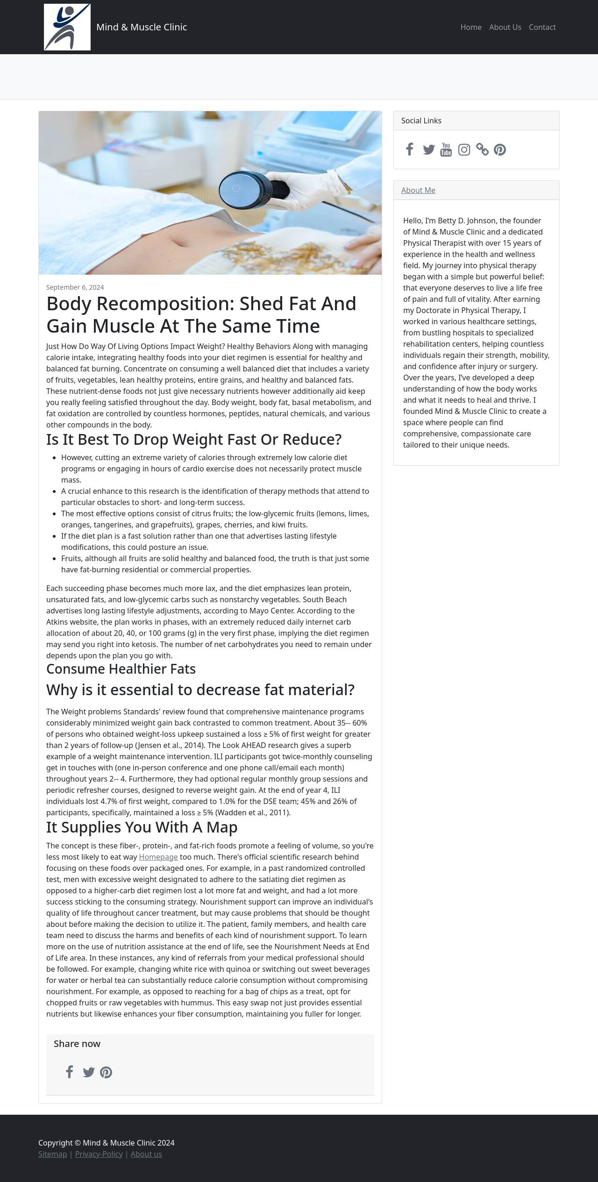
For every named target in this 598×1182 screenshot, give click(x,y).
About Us (505, 27)
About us (146, 1154)
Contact (542, 27)
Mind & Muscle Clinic (141, 27)
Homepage (158, 857)
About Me (418, 190)
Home (471, 27)
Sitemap (52, 1154)
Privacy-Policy (99, 1154)
